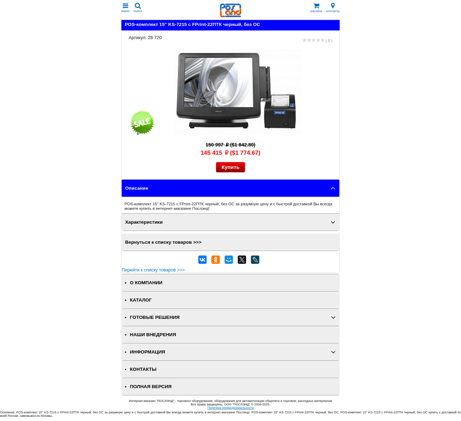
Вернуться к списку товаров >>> (163, 242)
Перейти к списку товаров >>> (153, 269)
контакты (333, 8)
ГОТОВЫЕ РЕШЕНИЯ (155, 317)
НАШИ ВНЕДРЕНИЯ (153, 334)
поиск (138, 8)
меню (125, 8)
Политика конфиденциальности (230, 408)
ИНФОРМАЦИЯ (147, 352)
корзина (316, 8)
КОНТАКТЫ (143, 369)
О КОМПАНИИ (146, 282)
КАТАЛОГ (141, 300)
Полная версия (151, 386)
